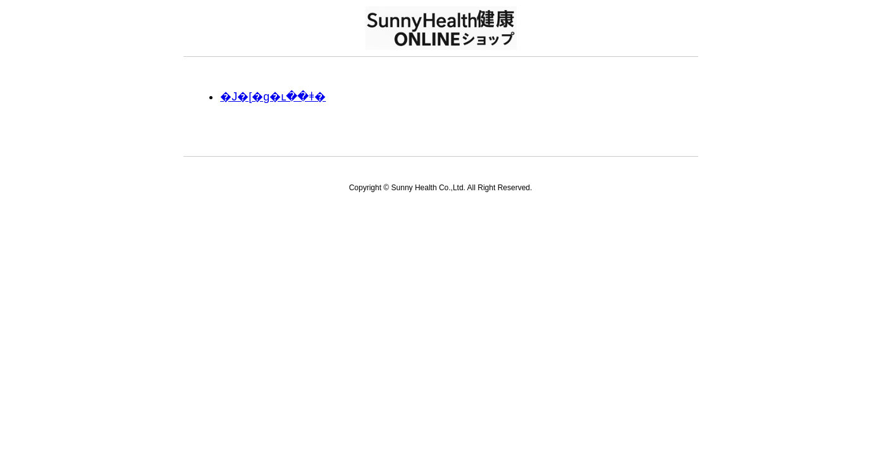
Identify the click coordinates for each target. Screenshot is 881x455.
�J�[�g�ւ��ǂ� (273, 96)
